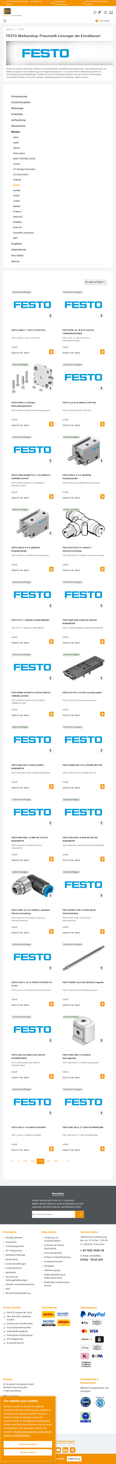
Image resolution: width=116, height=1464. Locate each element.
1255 (40, 1161)
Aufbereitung (18, 120)
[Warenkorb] (111, 12)
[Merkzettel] (100, 12)
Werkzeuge (17, 108)
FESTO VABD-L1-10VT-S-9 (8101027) (28, 330)
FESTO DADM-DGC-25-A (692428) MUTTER (82, 765)
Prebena (17, 211)
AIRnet (16, 148)
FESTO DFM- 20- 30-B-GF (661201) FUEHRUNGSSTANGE (78, 332)
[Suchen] (95, 12)
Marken (15, 131)
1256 (48, 1161)
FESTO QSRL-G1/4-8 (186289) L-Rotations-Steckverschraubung (31, 912)
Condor (16, 164)
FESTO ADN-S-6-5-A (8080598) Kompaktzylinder (77, 477)
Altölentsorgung (52, 1270)
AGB (8, 1289)
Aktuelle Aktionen (14, 1237)
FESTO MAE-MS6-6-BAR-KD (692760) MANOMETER (80, 622)
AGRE (16, 142)
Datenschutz (12, 1259)
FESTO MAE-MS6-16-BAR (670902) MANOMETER (27, 767)
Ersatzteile (17, 114)
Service (15, 261)
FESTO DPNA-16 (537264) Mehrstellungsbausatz (23, 404)
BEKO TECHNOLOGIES (24, 158)
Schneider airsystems (23, 233)
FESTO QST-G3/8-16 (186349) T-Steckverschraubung (77, 549)
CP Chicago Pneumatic (24, 169)
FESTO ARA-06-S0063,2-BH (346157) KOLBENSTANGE (28, 1056)
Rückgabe (49, 1266)
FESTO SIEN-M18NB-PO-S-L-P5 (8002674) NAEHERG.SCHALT (30, 477)
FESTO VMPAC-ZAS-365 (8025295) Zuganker (83, 982)
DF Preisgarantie (14, 1250)
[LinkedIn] (65, 1450)
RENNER (17, 222)
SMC (15, 238)
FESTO (16, 185)
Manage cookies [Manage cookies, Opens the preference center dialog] (28, 1452)
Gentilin (17, 190)
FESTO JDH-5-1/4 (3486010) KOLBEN (28, 1127)
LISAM (16, 201)
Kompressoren (19, 96)
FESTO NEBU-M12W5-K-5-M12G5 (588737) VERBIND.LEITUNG (31, 694)
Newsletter (11, 1272)
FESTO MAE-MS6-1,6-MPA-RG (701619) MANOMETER (29, 839)
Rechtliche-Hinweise (15, 1255)
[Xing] (72, 1450)
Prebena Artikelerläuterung (57, 1257)
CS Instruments (20, 174)
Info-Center (17, 255)
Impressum (11, 1242)
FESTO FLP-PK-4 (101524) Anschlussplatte (82, 692)
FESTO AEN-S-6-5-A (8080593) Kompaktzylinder (25, 549)
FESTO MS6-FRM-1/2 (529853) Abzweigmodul (77, 1056)
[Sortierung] (95, 282)
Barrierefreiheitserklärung (18, 1293)
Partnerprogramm (53, 1253)
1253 (25, 1161)
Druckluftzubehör (21, 102)
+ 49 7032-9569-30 (92, 1250)
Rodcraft (17, 227)
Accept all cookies (28, 1444)
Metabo (17, 206)
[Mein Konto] (106, 12)
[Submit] (81, 1214)
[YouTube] (58, 1450)
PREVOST (18, 217)
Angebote (16, 243)
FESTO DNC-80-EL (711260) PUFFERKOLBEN (83, 1127)
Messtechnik (18, 126)
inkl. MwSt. (102, 21)
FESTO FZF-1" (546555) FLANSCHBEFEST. (30, 620)
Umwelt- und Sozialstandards (20, 1284)
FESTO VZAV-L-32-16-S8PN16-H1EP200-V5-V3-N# (31, 984)
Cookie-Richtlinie (14, 1268)
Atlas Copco (19, 153)
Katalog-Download (53, 1261)
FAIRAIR (17, 180)
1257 (56, 1161)
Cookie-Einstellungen (16, 1264)
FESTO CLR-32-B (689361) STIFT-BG (79, 402)
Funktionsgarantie (15, 1246)
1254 (33, 1161)
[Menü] (4, 21)
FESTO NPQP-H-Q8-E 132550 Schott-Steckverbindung (79, 912)
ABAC (16, 137)
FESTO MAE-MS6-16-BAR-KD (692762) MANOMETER (80, 839)
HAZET (16, 195)
